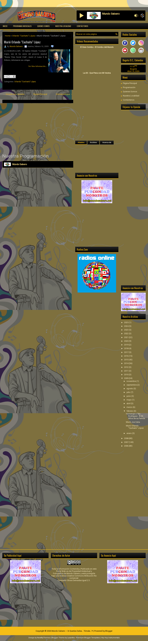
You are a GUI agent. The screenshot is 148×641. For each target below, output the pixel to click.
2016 (126, 356)
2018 (126, 348)
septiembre (132, 385)
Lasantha (71, 638)
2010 (126, 374)
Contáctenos (82, 26)
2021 (126, 337)
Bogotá (133, 69)
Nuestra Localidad (63, 26)
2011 (126, 371)
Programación (129, 87)
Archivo (93, 142)
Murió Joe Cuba (133, 422)
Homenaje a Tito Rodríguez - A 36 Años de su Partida (135, 416)
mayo (129, 400)
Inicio (5, 26)
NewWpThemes (43, 638)
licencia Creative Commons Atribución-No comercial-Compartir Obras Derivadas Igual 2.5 (77, 578)
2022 (126, 333)
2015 (126, 359)
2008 (126, 438)
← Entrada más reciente (13, 94)
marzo (130, 407)
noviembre (131, 381)
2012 (126, 367)
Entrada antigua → (64, 94)
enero (129, 433)
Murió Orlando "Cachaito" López (22, 42)
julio (129, 392)
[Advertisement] (37, 128)
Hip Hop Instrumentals (110, 638)
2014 (126, 363)
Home (7, 36)
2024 (126, 326)
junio (129, 396)
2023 (126, 330)
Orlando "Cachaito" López (23, 36)
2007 (126, 442)
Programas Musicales (22, 26)
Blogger (108, 631)
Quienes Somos (43, 26)
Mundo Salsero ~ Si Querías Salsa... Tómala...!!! (72, 631)
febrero (130, 411)
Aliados (81, 142)
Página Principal (40, 94)
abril (129, 403)
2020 (126, 341)
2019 (126, 345)
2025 (126, 322)
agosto (130, 388)
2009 (126, 378)
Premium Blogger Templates (88, 638)
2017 (126, 352)
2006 (126, 446)
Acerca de (106, 142)
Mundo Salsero (16, 46)
